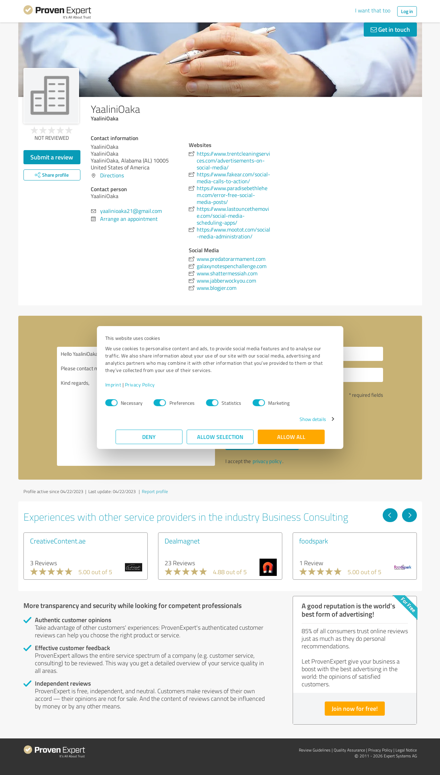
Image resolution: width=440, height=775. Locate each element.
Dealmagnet (182, 541)
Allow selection (220, 437)
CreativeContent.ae (58, 541)
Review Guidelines (315, 750)
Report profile (155, 491)
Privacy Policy (150, 384)
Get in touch (390, 29)
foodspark (313, 541)
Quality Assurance (349, 750)
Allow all (291, 437)
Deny (149, 437)
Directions (112, 175)
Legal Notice (406, 750)
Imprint (124, 384)
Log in (407, 11)
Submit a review (51, 157)
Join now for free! (355, 708)
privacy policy (267, 461)
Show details (302, 419)
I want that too (372, 10)
